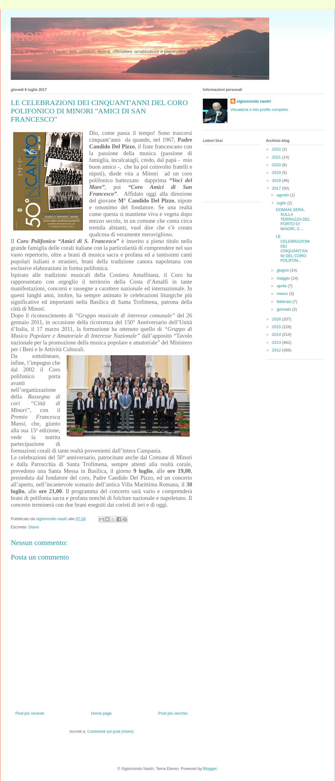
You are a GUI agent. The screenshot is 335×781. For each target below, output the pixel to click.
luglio (282, 203)
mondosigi (50, 35)
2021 (277, 157)
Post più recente (29, 713)
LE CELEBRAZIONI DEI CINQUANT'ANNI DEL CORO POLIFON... (292, 248)
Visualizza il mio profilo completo (259, 109)
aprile (282, 286)
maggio (284, 278)
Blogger (210, 768)
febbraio (285, 301)
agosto (283, 195)
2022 (277, 149)
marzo (283, 293)
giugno (283, 270)
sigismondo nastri (254, 101)
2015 (277, 326)
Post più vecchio (172, 713)
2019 (277, 172)
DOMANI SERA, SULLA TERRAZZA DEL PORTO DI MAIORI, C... (293, 219)
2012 (277, 350)
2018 (277, 180)
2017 (277, 188)
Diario (34, 527)
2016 (277, 319)
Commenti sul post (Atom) (110, 731)
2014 (277, 334)
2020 (277, 165)
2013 (277, 342)
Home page (101, 713)
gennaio (284, 309)
